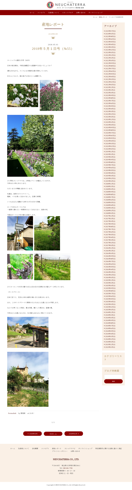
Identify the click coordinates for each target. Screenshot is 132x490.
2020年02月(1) (110, 146)
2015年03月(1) (110, 304)
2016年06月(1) (110, 264)
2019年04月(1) (110, 173)
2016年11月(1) (110, 251)
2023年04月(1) (110, 44)
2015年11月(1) (110, 283)
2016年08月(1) (110, 259)
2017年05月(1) (110, 234)
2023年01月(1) (110, 52)
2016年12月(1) (110, 248)
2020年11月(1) (110, 122)
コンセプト (41, 12)
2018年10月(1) (110, 189)
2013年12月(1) (110, 344)
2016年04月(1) (110, 269)
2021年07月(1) (110, 101)
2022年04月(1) (110, 76)
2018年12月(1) (110, 184)
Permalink (12, 413)
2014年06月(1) (110, 328)
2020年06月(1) (110, 135)
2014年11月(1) (110, 315)
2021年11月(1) (110, 90)
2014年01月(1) (110, 342)
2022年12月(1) (110, 55)
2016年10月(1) (110, 253)
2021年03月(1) (110, 111)
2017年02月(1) (110, 242)
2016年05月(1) (110, 267)
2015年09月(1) (110, 288)
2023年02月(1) (110, 50)
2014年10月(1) (110, 318)
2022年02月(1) (110, 82)
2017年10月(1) (110, 221)
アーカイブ (110, 26)
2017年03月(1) (110, 240)
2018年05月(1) (110, 202)
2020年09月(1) (110, 127)
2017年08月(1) (110, 226)
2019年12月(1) (110, 151)
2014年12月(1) (110, 312)
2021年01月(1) (110, 117)
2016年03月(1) (110, 272)
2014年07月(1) (110, 326)
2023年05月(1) (110, 42)
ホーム (32, 12)
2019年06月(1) (110, 167)
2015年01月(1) (110, 309)
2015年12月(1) (110, 280)
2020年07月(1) (110, 133)
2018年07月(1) (110, 197)
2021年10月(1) (110, 92)
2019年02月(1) (110, 178)
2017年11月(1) (110, 218)
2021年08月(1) (110, 98)
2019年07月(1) (110, 165)
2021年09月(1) (110, 95)
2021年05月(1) (110, 106)
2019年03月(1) (110, 176)
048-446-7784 (67, 468)
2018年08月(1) (110, 194)
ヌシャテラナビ (69, 448)
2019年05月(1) (110, 170)
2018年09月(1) (110, 192)
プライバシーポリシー (60, 451)
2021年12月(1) (110, 87)
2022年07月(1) (110, 68)
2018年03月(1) (110, 208)
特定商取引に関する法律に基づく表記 (108, 448)
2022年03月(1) (110, 79)
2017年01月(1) (110, 245)
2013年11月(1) (110, 347)
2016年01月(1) (110, 277)
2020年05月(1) (110, 138)
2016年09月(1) (110, 256)
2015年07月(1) (110, 293)
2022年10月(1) (110, 60)
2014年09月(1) (110, 320)
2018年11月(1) (110, 186)
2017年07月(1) (110, 229)
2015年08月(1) (110, 291)
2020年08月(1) (110, 130)
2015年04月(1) (110, 301)
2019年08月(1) (110, 162)
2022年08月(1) (110, 66)
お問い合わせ (80, 12)
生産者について (53, 12)
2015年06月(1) (110, 296)
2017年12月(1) (110, 216)
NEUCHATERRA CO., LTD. (66, 459)
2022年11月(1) (110, 58)
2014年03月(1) (110, 336)
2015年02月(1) (110, 307)
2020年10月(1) (110, 125)
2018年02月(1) (110, 210)
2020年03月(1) (110, 143)
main (52, 434)
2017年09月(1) (110, 224)
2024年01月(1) (110, 34)
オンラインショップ (95, 12)
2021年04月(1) (110, 109)
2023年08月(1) (110, 36)
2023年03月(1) (110, 47)
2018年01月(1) (110, 213)
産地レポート (103, 17)
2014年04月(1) (110, 334)
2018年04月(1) (110, 205)
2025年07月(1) (110, 31)
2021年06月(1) (110, 103)
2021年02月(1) (110, 114)
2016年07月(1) (110, 261)
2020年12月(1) (110, 119)
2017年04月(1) (110, 237)
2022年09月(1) (110, 63)
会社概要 (35, 448)
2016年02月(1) (110, 275)
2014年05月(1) (110, 331)
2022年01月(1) (110, 84)
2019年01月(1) (110, 181)
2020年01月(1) (110, 149)
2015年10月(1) (110, 285)
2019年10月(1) (110, 157)
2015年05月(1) (110, 299)
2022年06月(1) (110, 71)
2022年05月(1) (110, 74)
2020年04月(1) (110, 141)
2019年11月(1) (110, 154)
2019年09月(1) (110, 159)
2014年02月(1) (110, 339)
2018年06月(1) (110, 200)
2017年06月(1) (110, 232)
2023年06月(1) (110, 39)
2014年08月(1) (110, 323)
